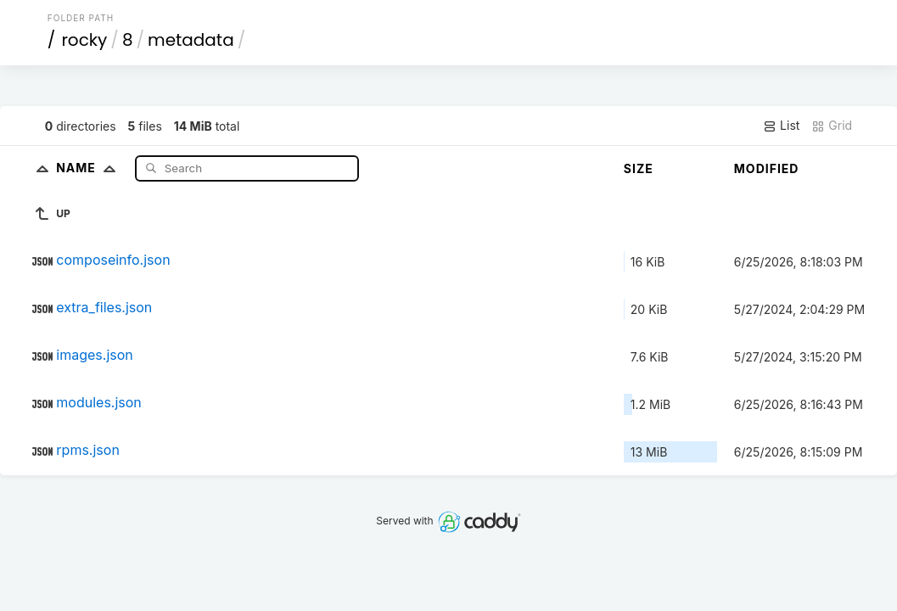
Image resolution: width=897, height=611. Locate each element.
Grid (831, 125)
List (781, 125)
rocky (84, 40)
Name (89, 167)
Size (638, 168)
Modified (766, 168)
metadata (191, 40)
